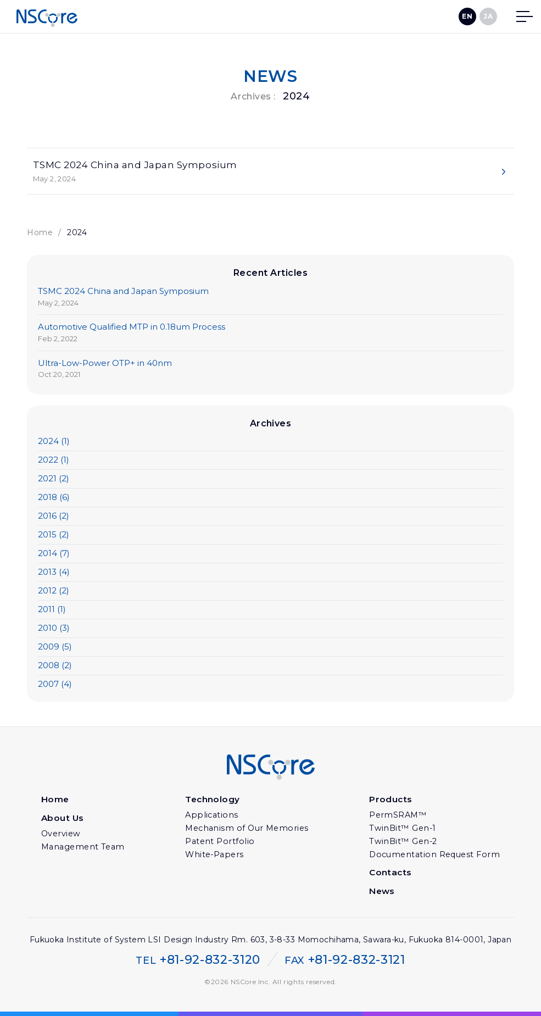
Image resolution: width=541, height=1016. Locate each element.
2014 (54, 554)
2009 (55, 647)
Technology (215, 801)
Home (40, 233)
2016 (53, 517)
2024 (54, 442)
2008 (55, 666)
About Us (63, 819)
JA (488, 16)
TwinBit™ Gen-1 (404, 829)
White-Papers (216, 855)
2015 (53, 535)
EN (467, 16)
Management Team (83, 847)
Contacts (392, 873)
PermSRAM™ (400, 816)
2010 (54, 629)
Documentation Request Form (435, 855)
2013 (54, 573)
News (384, 891)
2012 (53, 591)
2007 (55, 685)
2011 (52, 610)
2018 (54, 498)
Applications (212, 816)
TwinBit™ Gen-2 (404, 842)
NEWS (271, 76)
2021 (53, 479)
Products (392, 801)
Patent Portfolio (221, 842)
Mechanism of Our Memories (247, 829)
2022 (53, 461)
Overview (62, 834)
